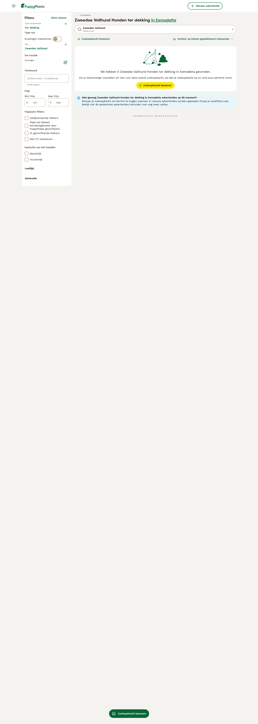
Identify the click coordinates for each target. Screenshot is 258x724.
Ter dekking (35, 101)
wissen (62, 121)
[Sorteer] (203, 101)
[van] (35, 253)
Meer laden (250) (58, 198)
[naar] (58, 253)
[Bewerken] (65, 212)
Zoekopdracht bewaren (94, 101)
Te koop (32, 93)
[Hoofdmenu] (13, 6)
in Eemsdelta (163, 82)
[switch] (57, 114)
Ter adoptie (51, 93)
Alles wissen (58, 80)
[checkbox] (26, 138)
